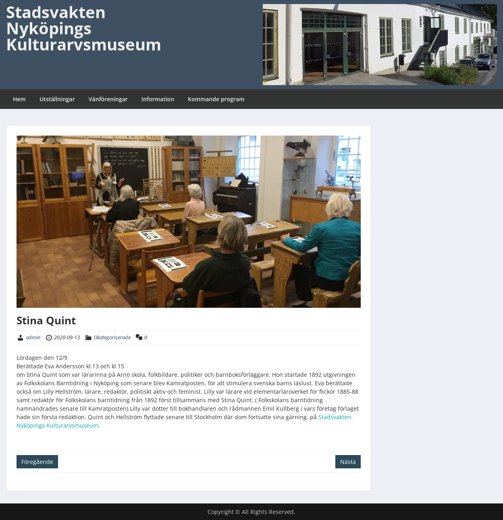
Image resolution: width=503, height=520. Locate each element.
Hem (19, 99)
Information (157, 99)
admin (33, 337)
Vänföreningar (108, 99)
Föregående (37, 462)
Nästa (348, 462)
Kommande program (216, 99)
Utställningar (57, 99)
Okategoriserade (112, 337)
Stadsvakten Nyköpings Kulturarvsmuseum (83, 28)
